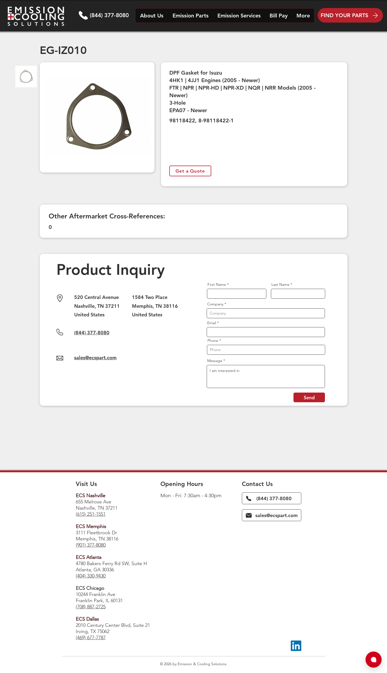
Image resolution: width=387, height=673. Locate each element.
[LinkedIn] (296, 646)
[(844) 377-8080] (271, 498)
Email (211, 323)
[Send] (309, 397)
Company (215, 304)
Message (214, 361)
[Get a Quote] (190, 171)
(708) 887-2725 (91, 607)
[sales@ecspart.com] (271, 515)
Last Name (280, 284)
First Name (216, 284)
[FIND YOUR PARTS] (350, 15)
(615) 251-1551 (91, 514)
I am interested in (266, 376)
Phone (212, 340)
